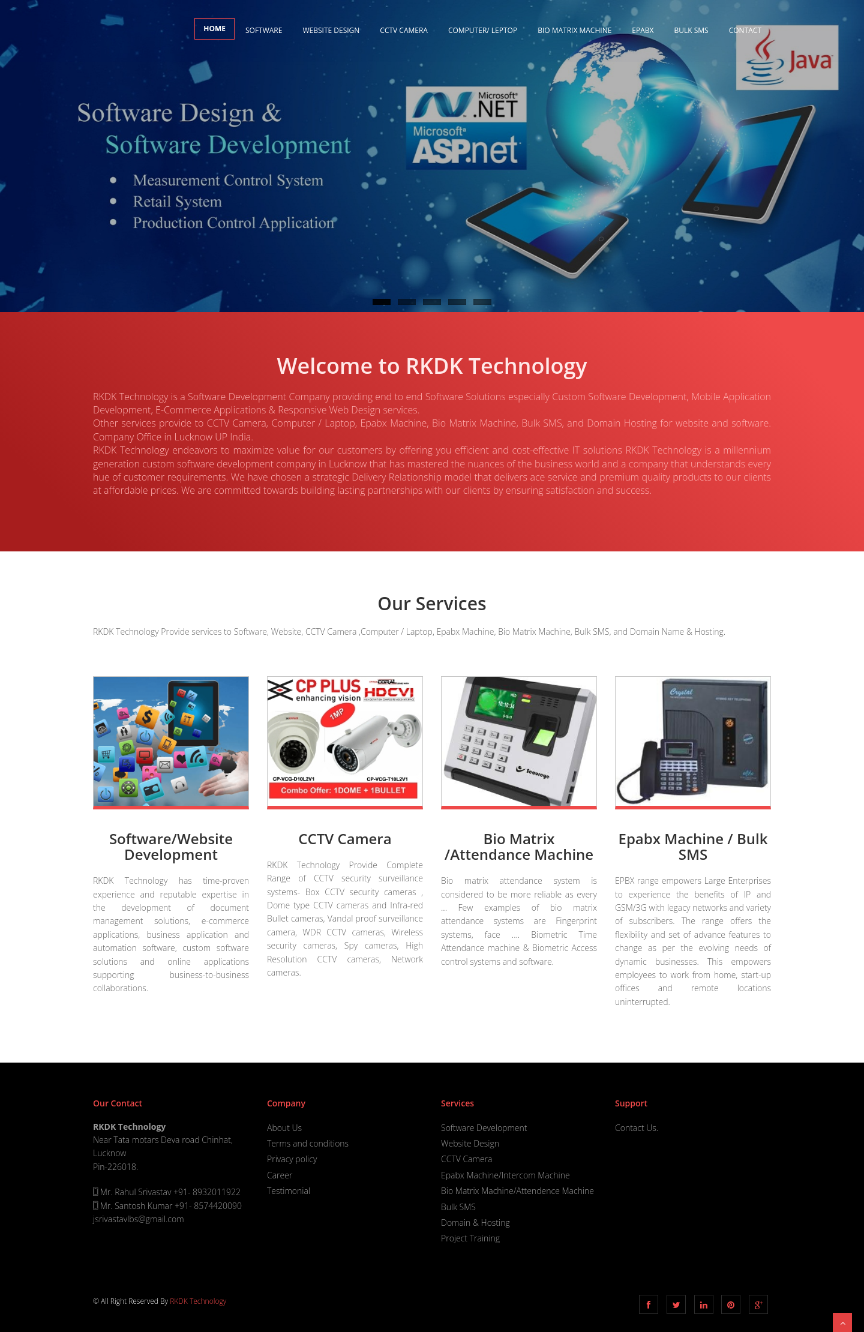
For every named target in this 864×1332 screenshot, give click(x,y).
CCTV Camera (404, 30)
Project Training (470, 1238)
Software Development (484, 1127)
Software (263, 30)
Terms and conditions (308, 1143)
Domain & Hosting (475, 1222)
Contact (745, 30)
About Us (284, 1127)
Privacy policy (292, 1159)
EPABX (642, 30)
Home (214, 28)
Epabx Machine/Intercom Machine (505, 1175)
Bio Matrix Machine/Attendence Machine (517, 1190)
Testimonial (288, 1190)
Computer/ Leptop (482, 30)
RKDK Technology (198, 1301)
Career (279, 1175)
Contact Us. (636, 1127)
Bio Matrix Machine (574, 30)
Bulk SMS (691, 30)
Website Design (330, 30)
